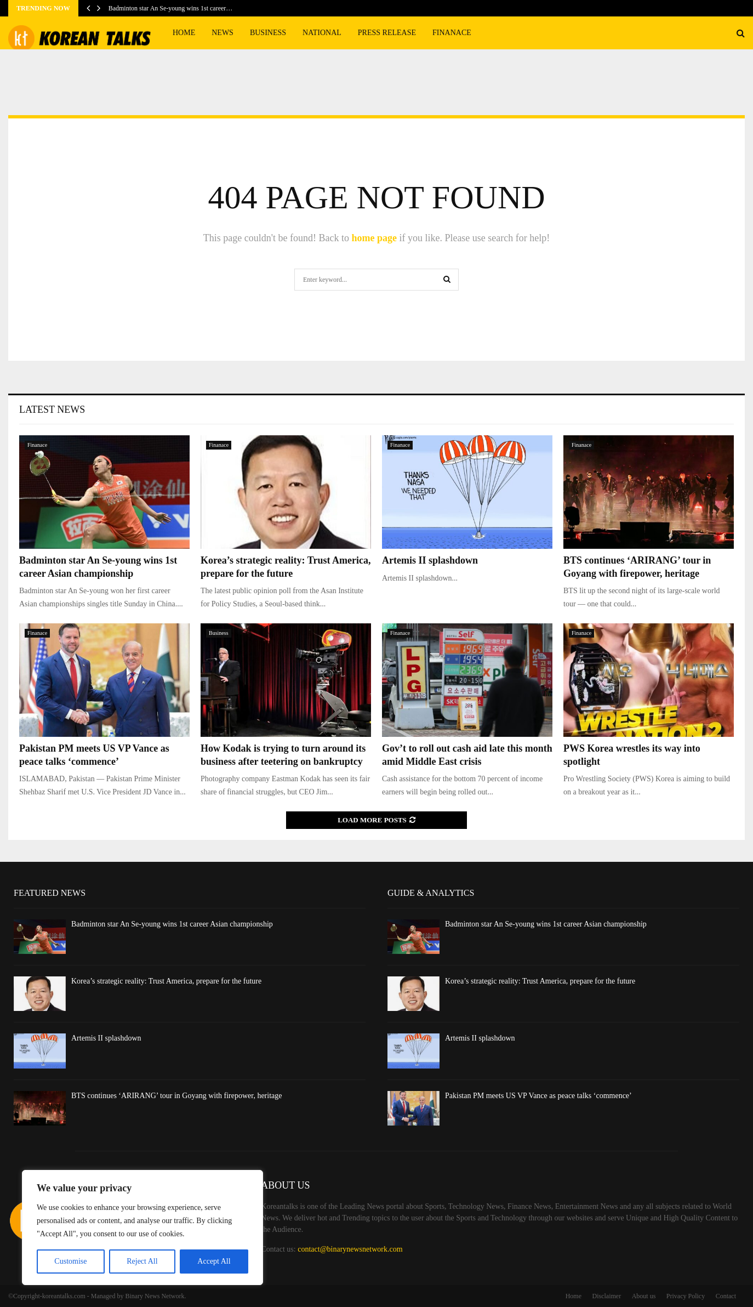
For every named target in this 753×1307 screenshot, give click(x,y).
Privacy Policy (685, 1296)
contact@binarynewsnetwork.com (350, 1249)
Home (184, 33)
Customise (70, 1261)
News (222, 33)
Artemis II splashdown (430, 560)
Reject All (142, 1261)
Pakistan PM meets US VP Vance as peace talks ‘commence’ (538, 1096)
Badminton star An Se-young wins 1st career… (171, 8)
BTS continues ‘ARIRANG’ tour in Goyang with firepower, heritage (176, 1096)
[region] (142, 1227)
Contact (726, 1296)
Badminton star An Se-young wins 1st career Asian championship (172, 924)
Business (268, 33)
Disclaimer (606, 1296)
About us (644, 1296)
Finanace (451, 33)
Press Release (387, 33)
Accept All (213, 1261)
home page (374, 237)
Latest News (52, 409)
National (322, 33)
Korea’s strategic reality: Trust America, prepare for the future (166, 981)
